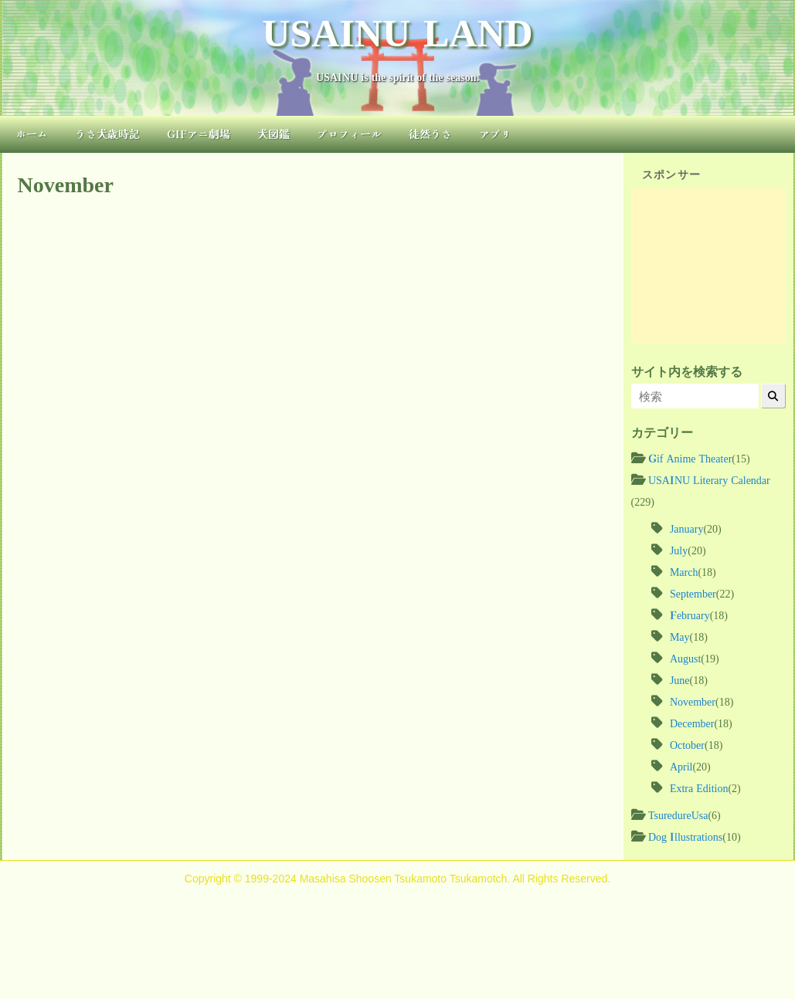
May (680, 636)
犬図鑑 (273, 133)
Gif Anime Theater (690, 458)
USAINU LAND (397, 29)
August (685, 657)
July (679, 549)
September (693, 593)
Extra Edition (699, 787)
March (684, 571)
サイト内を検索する (686, 371)
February (690, 614)
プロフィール (349, 133)
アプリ (495, 133)
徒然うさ (430, 133)
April (681, 766)
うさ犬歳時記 (107, 133)
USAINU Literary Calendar (709, 479)
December (692, 722)
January (687, 528)
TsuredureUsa (678, 814)
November (692, 701)
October (687, 744)
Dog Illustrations (685, 836)
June (680, 679)
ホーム (31, 133)
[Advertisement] (708, 265)
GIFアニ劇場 (198, 133)
